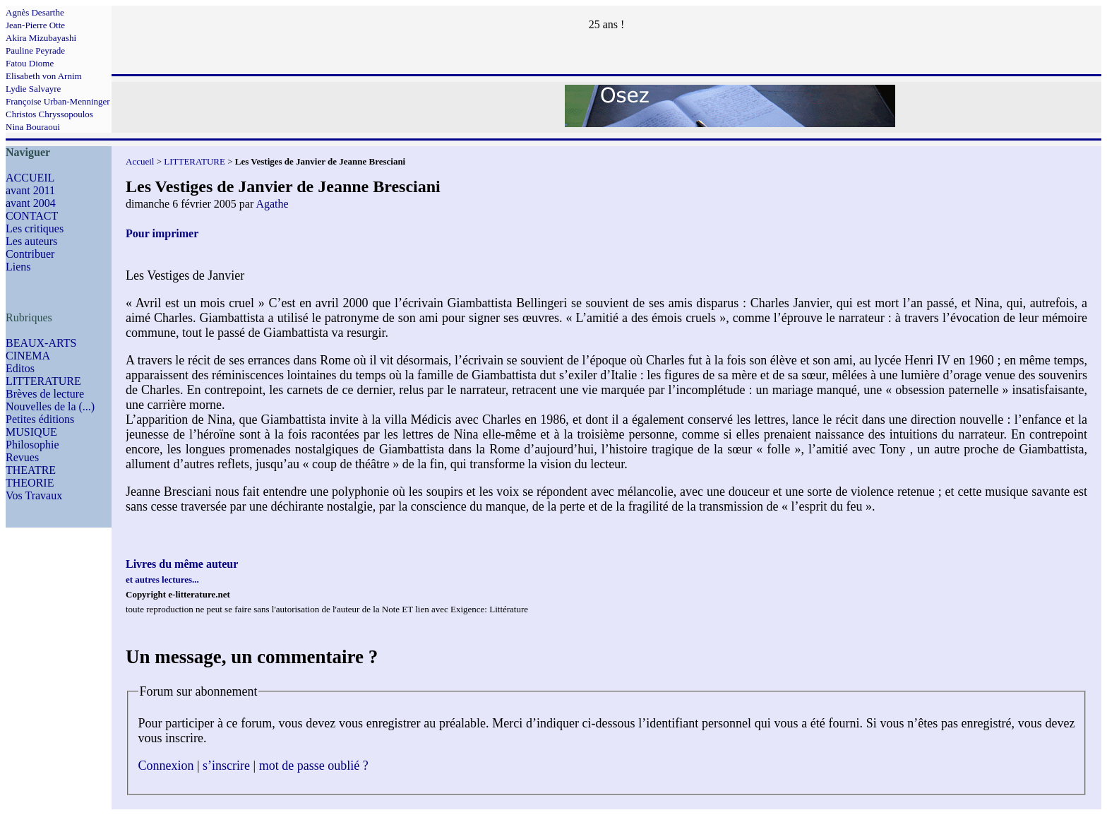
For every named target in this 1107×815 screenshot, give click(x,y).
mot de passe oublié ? (314, 766)
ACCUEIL (30, 178)
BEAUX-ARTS (41, 343)
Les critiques (35, 228)
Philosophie (32, 445)
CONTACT (32, 216)
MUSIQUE (31, 432)
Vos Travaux (34, 495)
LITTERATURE (43, 381)
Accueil (140, 161)
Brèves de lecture (45, 394)
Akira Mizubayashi (41, 37)
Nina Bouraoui (33, 126)
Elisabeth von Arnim (44, 76)
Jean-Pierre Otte (35, 25)
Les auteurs (31, 241)
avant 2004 (31, 203)
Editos (20, 368)
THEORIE (30, 483)
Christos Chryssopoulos (49, 114)
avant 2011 (30, 190)
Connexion (166, 766)
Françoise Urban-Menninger (58, 101)
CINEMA (28, 356)
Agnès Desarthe (35, 12)
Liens (18, 267)
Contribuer (30, 254)
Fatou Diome (30, 63)
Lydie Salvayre (33, 88)
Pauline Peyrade (35, 50)
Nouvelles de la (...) (50, 406)
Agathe (272, 204)
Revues (22, 457)
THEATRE (31, 470)
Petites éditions (40, 419)
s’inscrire (226, 766)
